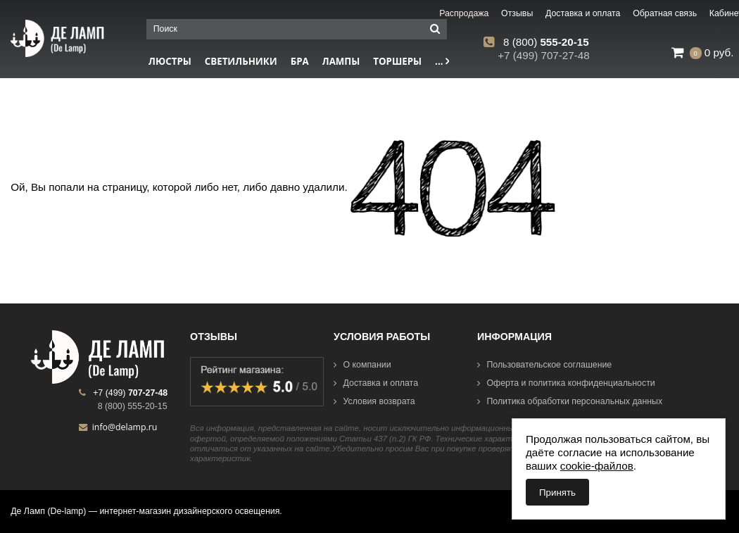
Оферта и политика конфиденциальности (566, 383)
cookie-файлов (596, 466)
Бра (300, 61)
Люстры (170, 61)
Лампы (341, 61)
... (442, 61)
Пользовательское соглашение (544, 365)
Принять (557, 492)
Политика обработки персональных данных (569, 401)
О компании (362, 365)
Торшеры (397, 61)
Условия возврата (374, 401)
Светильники (241, 61)
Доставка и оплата (376, 383)
